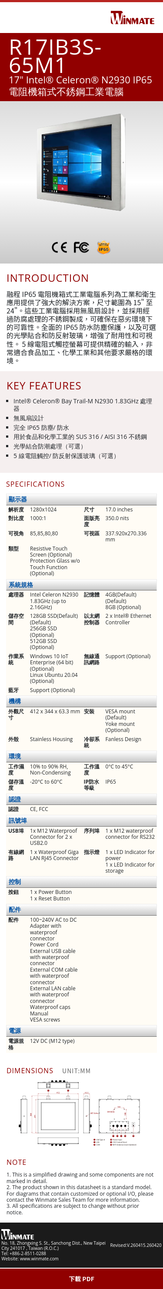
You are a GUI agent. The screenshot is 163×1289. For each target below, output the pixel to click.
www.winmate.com (39, 1259)
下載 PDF (81, 1278)
